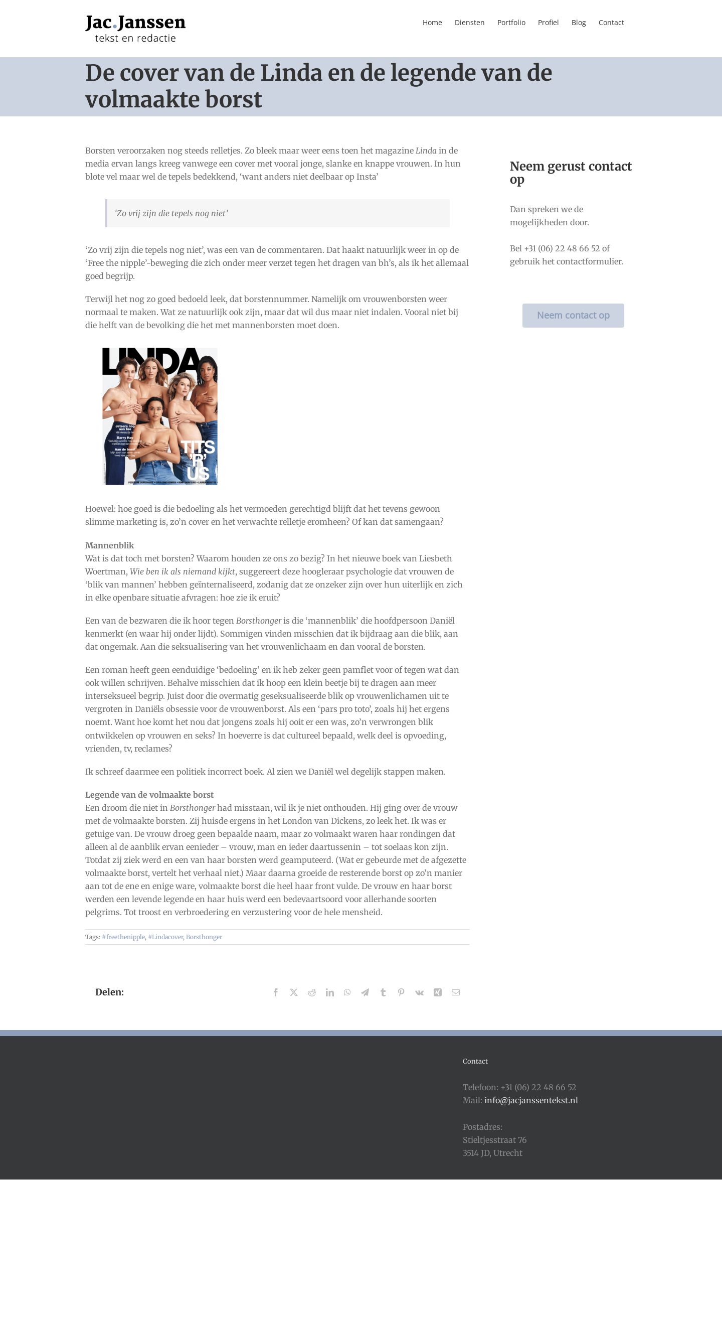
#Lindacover (165, 937)
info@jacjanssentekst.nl (531, 1100)
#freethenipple (123, 937)
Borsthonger (204, 937)
